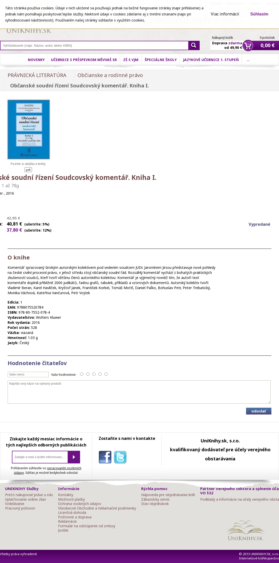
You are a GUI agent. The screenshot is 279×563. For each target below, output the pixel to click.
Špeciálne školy (161, 59)
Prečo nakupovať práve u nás (29, 495)
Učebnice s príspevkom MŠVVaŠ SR (84, 59)
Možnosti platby (71, 499)
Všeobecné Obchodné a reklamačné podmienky (97, 508)
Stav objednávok (155, 503)
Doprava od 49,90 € (227, 42)
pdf (28, 170)
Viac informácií (225, 14)
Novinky (36, 59)
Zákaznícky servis (155, 499)
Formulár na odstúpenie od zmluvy (86, 526)
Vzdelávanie (14, 503)
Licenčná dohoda (72, 512)
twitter (121, 458)
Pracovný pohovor (20, 508)
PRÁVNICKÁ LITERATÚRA (37, 75)
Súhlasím (259, 14)
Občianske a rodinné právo (110, 75)
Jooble (63, 530)
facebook (106, 458)
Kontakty (65, 495)
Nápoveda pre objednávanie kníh (168, 495)
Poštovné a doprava (74, 517)
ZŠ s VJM (130, 59)
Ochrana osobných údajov (79, 503)
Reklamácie (67, 521)
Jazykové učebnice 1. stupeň (211, 59)
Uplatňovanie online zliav (25, 499)
